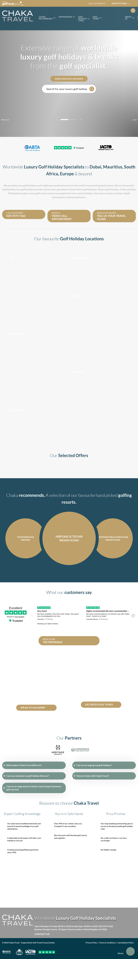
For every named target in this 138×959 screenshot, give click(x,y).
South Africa (76, 189)
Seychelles (46, 681)
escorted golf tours (93, 675)
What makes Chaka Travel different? (24, 765)
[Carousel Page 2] (69, 119)
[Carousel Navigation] (69, 573)
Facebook (58, 934)
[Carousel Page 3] (73, 119)
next (130, 120)
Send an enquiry (113, 215)
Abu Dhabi (30, 693)
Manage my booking (134, 3)
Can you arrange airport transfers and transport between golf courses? (33, 788)
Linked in (69, 934)
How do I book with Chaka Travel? (93, 776)
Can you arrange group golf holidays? (94, 765)
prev (9, 120)
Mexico (102, 189)
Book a (68, 215)
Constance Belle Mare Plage (29, 696)
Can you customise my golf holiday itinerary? (27, 776)
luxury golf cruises (38, 193)
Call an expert (22, 214)
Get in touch (130, 951)
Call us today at (107, 3)
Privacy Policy (92, 942)
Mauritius (112, 166)
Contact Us (42, 934)
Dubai (95, 166)
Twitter (64, 934)
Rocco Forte (113, 18)
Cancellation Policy (126, 942)
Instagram (75, 934)
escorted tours (78, 197)
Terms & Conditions (107, 942)
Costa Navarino (43, 693)
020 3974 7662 (106, 926)
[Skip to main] (17, 16)
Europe (67, 173)
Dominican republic (25, 681)
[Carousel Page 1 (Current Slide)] (64, 119)
